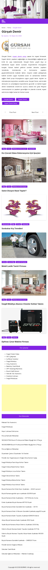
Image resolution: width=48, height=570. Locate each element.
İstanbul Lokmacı (12, 376)
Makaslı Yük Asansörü (9, 422)
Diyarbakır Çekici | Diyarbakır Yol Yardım (15, 454)
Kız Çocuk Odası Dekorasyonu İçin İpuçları (21, 153)
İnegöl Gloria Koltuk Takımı (11, 476)
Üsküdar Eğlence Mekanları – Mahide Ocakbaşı (18, 554)
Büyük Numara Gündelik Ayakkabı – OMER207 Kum (19, 540)
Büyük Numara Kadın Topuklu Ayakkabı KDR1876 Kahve (20, 516)
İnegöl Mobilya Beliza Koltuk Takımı (13, 480)
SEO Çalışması (11, 357)
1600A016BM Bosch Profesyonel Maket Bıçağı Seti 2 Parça (21, 445)
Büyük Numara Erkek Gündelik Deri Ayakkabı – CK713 (20, 507)
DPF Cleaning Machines (14, 369)
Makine (15, 337)
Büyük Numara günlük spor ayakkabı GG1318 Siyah (19, 493)
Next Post (35, 112)
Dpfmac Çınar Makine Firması (15, 342)
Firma (9, 149)
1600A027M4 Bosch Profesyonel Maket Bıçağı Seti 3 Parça (22, 440)
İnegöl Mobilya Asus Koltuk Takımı (13, 485)
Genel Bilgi (11, 262)
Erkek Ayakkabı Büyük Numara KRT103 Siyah (17, 502)
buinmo (6, 36)
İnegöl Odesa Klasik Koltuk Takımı (13, 467)
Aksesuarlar (6, 224)
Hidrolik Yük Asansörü (13, 374)
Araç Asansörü (11, 364)
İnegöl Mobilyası (11, 379)
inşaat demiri (22, 99)
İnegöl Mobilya (11, 361)
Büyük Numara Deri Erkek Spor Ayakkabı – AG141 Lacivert (21, 489)
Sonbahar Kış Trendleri (12, 228)
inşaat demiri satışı (19, 56)
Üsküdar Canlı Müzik (8, 549)
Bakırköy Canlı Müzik (13, 366)
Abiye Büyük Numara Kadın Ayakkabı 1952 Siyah (18, 520)
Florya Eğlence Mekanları (10, 449)
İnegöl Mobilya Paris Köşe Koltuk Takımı (15, 462)
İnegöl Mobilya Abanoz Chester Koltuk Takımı (22, 304)
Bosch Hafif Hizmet (12, 371)
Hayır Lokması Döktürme (10, 431)
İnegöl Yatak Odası (12, 354)
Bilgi (4, 149)
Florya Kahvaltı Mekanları (10, 436)
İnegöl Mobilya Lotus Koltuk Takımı (13, 471)
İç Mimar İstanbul (12, 359)
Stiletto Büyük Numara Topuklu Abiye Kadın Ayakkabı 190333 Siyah (22, 535)
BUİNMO (24, 8)
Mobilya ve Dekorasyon (19, 149)
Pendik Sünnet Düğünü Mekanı (12, 545)
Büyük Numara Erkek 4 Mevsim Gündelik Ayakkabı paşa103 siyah (24, 511)
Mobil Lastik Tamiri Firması (14, 266)
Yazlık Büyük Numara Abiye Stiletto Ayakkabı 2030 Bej (20, 525)
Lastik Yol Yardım (21, 262)
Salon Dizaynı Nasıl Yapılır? (14, 191)
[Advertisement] (24, 398)
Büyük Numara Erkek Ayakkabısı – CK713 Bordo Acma (20, 498)
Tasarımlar (32, 149)
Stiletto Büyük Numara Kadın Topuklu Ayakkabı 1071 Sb (20, 529)
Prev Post (13, 112)
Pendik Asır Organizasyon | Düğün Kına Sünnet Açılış (19, 458)
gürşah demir (8, 99)
